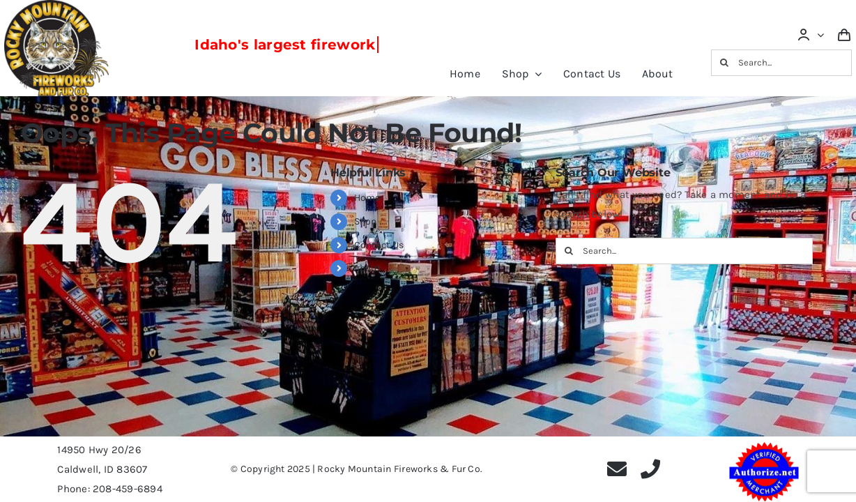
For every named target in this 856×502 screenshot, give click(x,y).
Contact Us (379, 245)
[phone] (650, 469)
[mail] (617, 469)
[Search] (724, 63)
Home (367, 198)
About (367, 268)
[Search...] (782, 63)
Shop (365, 221)
